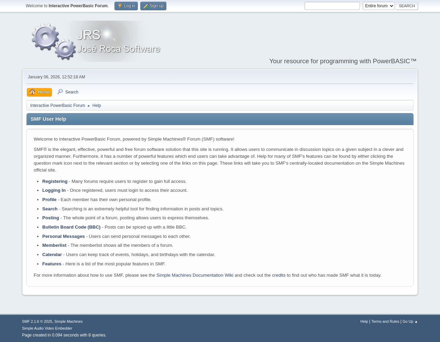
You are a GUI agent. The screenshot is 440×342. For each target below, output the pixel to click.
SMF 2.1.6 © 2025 (37, 321)
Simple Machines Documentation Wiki (194, 275)
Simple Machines (68, 321)
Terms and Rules (385, 321)
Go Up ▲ (410, 321)
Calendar (52, 254)
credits (278, 275)
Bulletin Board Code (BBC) (71, 227)
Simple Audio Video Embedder (47, 328)
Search (49, 208)
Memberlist (54, 245)
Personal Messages (63, 236)
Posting (50, 217)
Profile (49, 199)
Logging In (54, 190)
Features (52, 263)
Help (364, 321)
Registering (54, 181)
